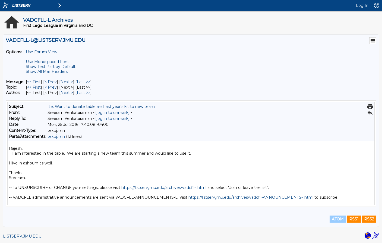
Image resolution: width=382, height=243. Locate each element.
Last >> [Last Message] (83, 81)
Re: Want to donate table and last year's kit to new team (101, 106)
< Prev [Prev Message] (51, 81)
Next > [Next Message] (67, 81)
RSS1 (354, 219)
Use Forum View (41, 51)
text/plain (56, 136)
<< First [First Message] (34, 81)
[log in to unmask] (112, 112)
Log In (362, 5)
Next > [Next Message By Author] (67, 92)
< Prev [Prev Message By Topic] (51, 87)
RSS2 (369, 219)
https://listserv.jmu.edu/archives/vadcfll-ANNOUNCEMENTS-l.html (250, 197)
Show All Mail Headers (47, 71)
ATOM (338, 219)
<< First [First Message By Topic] (34, 87)
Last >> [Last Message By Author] (83, 92)
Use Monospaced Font (47, 61)
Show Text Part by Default (50, 66)
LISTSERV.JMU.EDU (22, 236)
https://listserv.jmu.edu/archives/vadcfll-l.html (163, 187)
